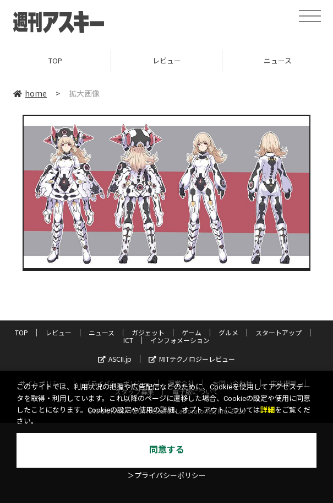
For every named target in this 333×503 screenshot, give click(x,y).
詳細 (267, 410)
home (30, 93)
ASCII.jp (115, 358)
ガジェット (148, 332)
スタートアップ (278, 332)
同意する (166, 450)
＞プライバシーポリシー (166, 476)
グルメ (228, 332)
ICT (128, 340)
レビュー (166, 60)
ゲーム (191, 332)
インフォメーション (180, 340)
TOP (55, 60)
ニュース (101, 332)
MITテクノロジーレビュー (192, 358)
